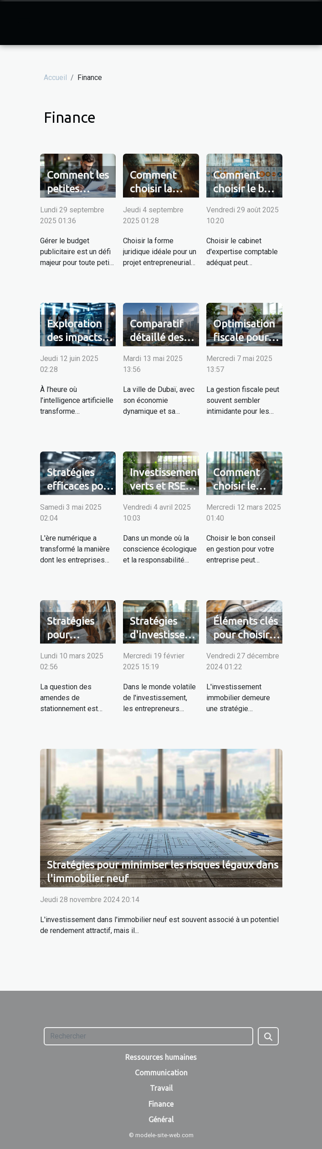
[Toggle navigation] (24, 23)
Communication (161, 1073)
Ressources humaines (161, 1057)
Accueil (55, 77)
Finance (161, 1104)
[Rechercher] (148, 1036)
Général (161, 1119)
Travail (161, 1088)
